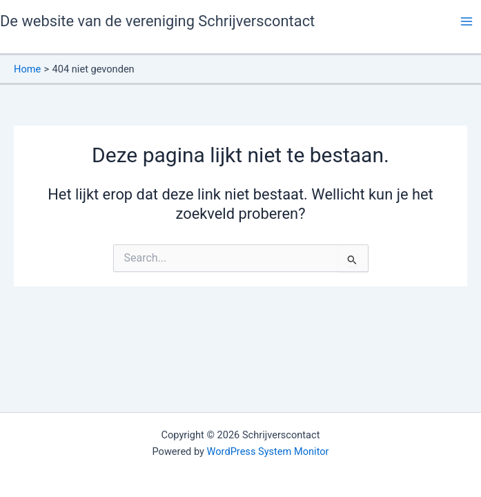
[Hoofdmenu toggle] (466, 21)
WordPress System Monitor (268, 451)
